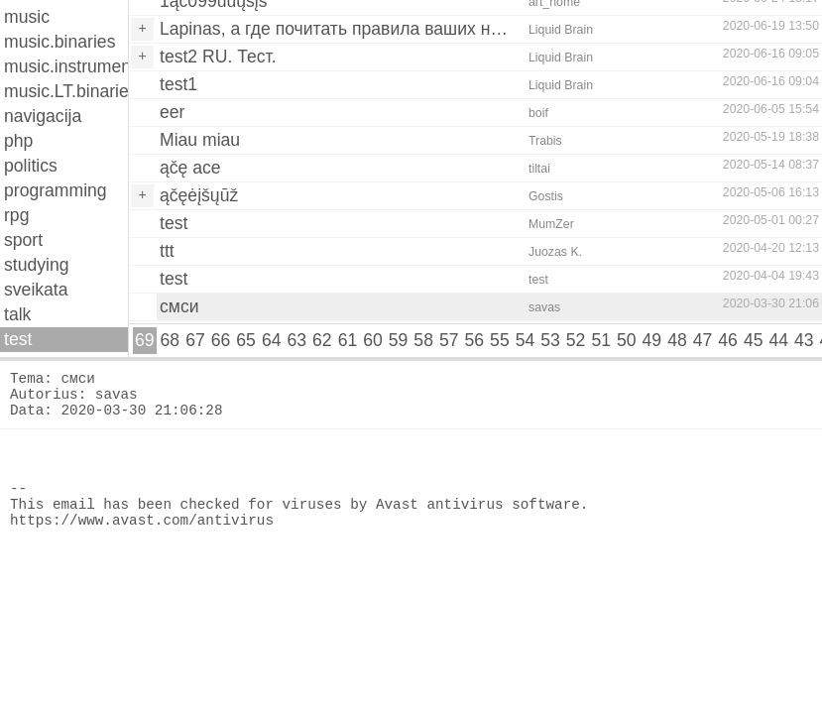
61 (348, 340)
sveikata (36, 289)
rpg (16, 215)
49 (652, 340)
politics (31, 166)
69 (145, 340)
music (27, 17)
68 (170, 340)
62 (322, 340)
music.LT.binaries (66, 91)
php (18, 141)
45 (753, 340)
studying (36, 265)
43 (804, 340)
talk (17, 314)
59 (399, 340)
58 (423, 340)
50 (627, 340)
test (18, 339)
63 (296, 340)
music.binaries (59, 42)
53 (550, 340)
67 (195, 340)
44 (778, 340)
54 (525, 340)
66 (221, 340)
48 (677, 340)
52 (576, 340)
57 (449, 340)
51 (601, 340)
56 (475, 340)
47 (703, 340)
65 (246, 340)
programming (55, 190)
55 (500, 340)
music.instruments (66, 66)
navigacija (42, 116)
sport (23, 240)
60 (373, 340)
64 (272, 340)
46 (728, 340)
